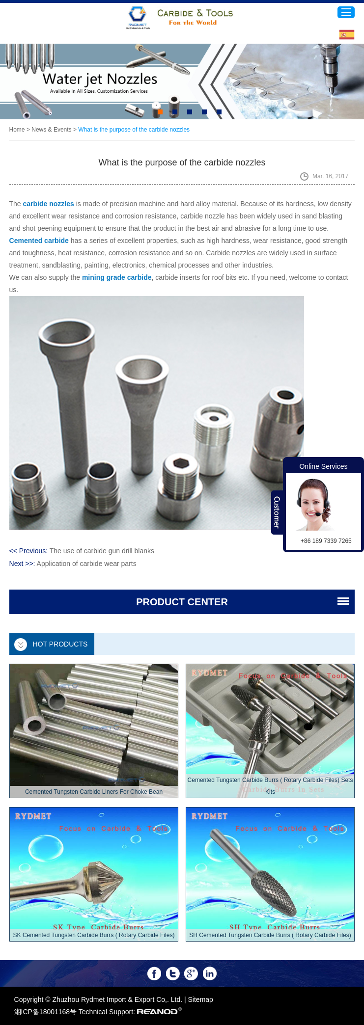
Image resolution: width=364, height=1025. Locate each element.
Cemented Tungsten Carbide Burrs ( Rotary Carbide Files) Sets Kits (270, 786)
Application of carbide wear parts (87, 563)
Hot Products (60, 644)
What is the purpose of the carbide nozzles (134, 129)
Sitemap (200, 999)
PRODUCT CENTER (182, 601)
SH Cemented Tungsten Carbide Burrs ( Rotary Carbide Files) (270, 935)
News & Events (51, 129)
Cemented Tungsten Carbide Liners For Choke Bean (94, 791)
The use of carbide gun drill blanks (102, 551)
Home (17, 129)
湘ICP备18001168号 (45, 1012)
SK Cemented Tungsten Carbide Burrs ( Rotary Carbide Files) (94, 935)
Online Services (323, 466)
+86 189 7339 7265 (326, 541)
